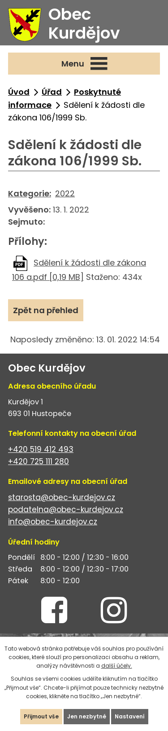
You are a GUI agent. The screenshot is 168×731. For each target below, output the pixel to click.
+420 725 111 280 (38, 461)
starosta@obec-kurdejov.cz (61, 497)
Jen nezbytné (86, 716)
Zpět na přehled (45, 310)
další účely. (116, 665)
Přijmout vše (41, 716)
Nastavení (130, 716)
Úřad (52, 91)
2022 (65, 193)
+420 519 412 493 (40, 449)
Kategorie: (29, 193)
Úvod (19, 91)
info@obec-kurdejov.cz (52, 521)
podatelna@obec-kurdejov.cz (65, 509)
